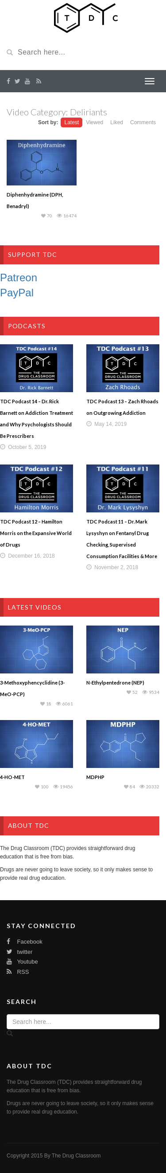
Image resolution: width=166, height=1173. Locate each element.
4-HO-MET (12, 777)
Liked (116, 122)
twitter (19, 952)
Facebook (24, 941)
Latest (71, 122)
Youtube (22, 961)
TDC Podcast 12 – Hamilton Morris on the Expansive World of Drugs (36, 533)
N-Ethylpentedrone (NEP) (115, 682)
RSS (18, 971)
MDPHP (95, 777)
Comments (143, 122)
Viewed (94, 122)
